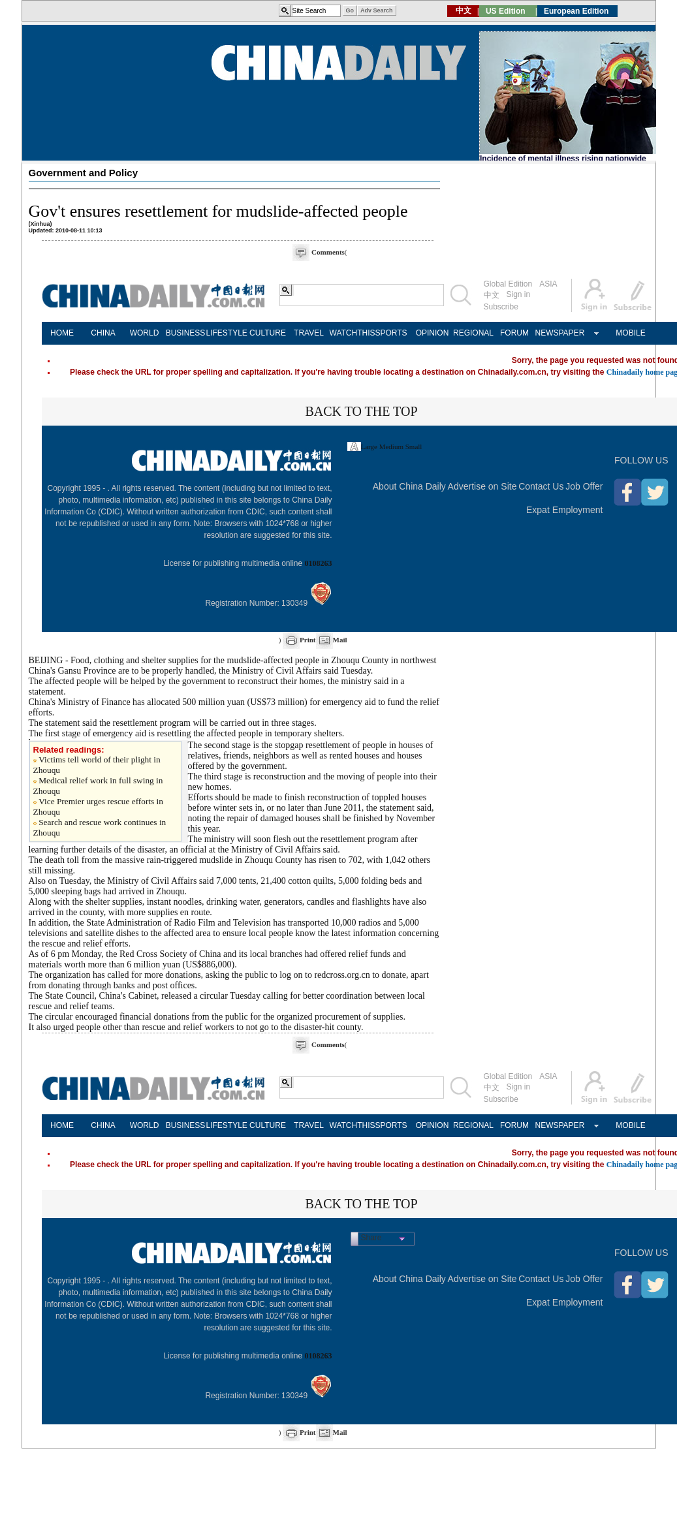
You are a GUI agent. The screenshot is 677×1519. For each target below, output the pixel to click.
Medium (391, 446)
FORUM (514, 332)
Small (413, 446)
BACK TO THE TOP (361, 411)
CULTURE (267, 332)
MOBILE (630, 332)
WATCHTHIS (350, 332)
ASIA (548, 284)
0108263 (318, 563)
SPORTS (391, 332)
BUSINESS (186, 332)
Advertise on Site (482, 486)
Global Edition (508, 284)
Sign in (519, 294)
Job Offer (584, 486)
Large (369, 446)
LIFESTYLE (226, 332)
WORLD (144, 332)
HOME (62, 332)
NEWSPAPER (555, 332)
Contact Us (540, 486)
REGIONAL (473, 332)
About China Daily (409, 486)
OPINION (432, 332)
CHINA (103, 332)
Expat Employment (564, 510)
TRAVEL (309, 332)
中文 (491, 295)
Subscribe (501, 306)
